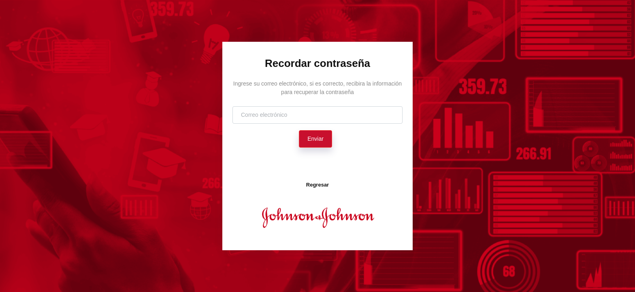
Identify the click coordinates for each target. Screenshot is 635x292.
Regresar (317, 185)
